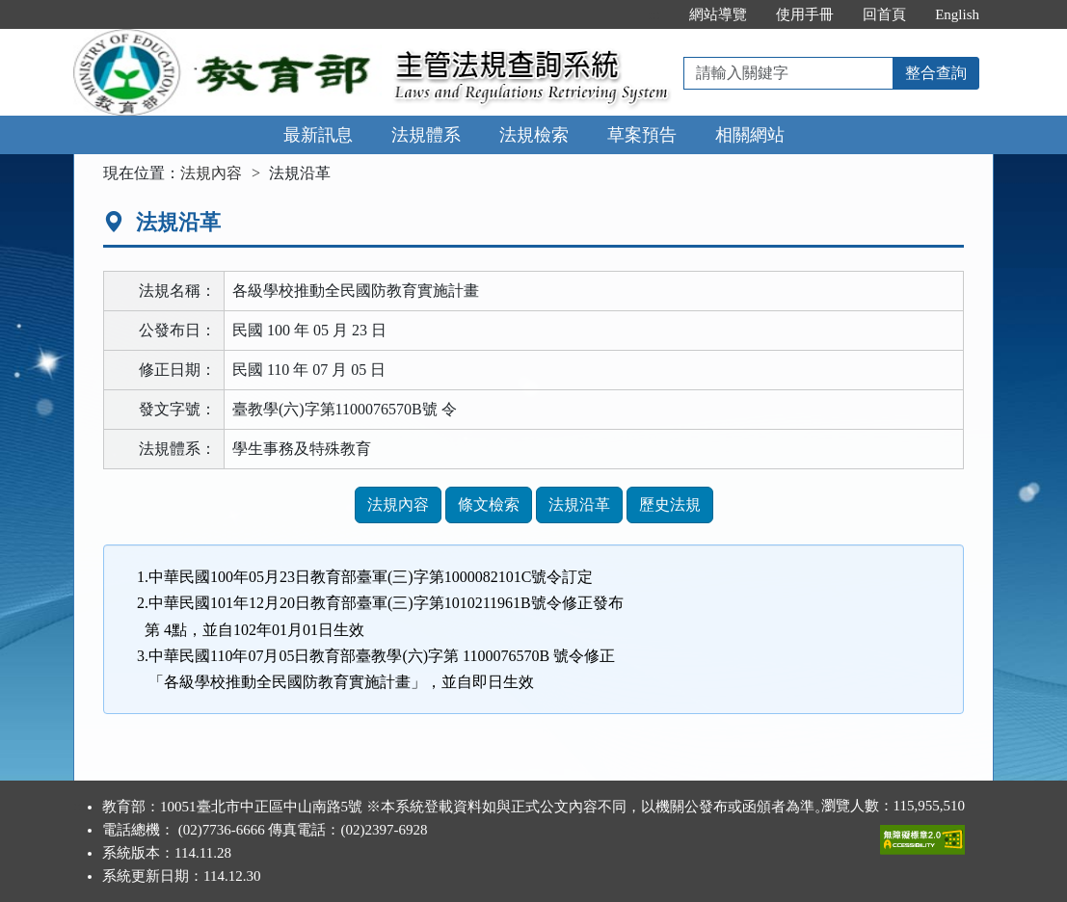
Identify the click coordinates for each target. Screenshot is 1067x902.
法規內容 (211, 173)
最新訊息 (318, 135)
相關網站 (750, 135)
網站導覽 (718, 14)
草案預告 (642, 135)
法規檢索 (534, 135)
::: (655, 14)
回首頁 (884, 14)
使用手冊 (805, 14)
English (957, 14)
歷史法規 (670, 504)
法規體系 (426, 135)
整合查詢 (936, 73)
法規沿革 (579, 504)
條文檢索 (489, 504)
